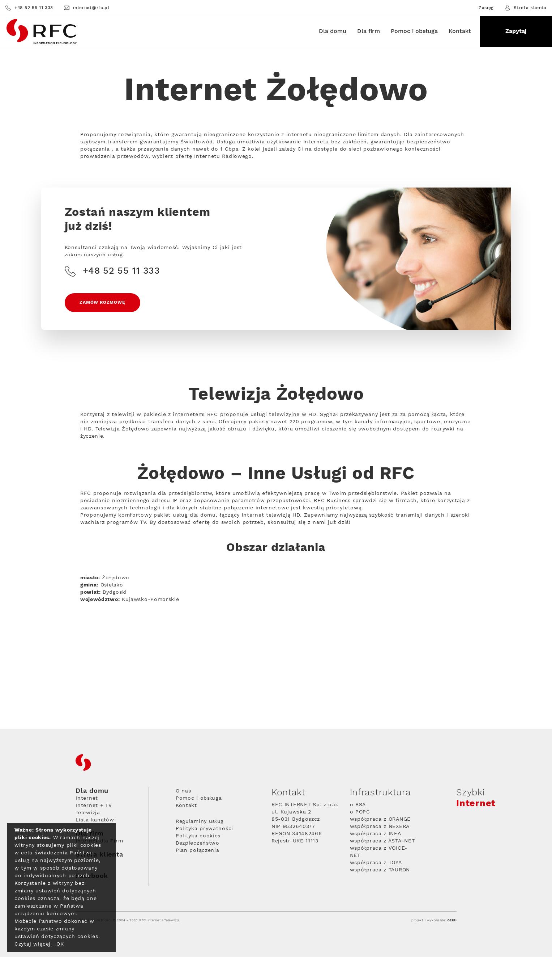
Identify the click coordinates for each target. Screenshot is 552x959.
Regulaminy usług (200, 823)
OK (60, 944)
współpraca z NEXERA (380, 828)
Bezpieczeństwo (197, 845)
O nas (183, 793)
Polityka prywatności (204, 831)
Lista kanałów (95, 822)
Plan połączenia (197, 852)
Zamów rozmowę (104, 304)
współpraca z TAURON (380, 872)
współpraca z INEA (375, 836)
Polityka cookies (198, 838)
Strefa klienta (526, 7)
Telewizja (88, 815)
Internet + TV (94, 807)
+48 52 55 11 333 (29, 7)
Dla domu (332, 31)
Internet (87, 800)
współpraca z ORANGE (380, 821)
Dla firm (368, 31)
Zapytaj (516, 31)
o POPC (360, 814)
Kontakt (460, 31)
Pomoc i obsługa (414, 31)
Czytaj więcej (33, 944)
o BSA (358, 807)
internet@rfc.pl (87, 7)
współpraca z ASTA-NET (382, 843)
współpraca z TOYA (376, 865)
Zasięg (486, 7)
